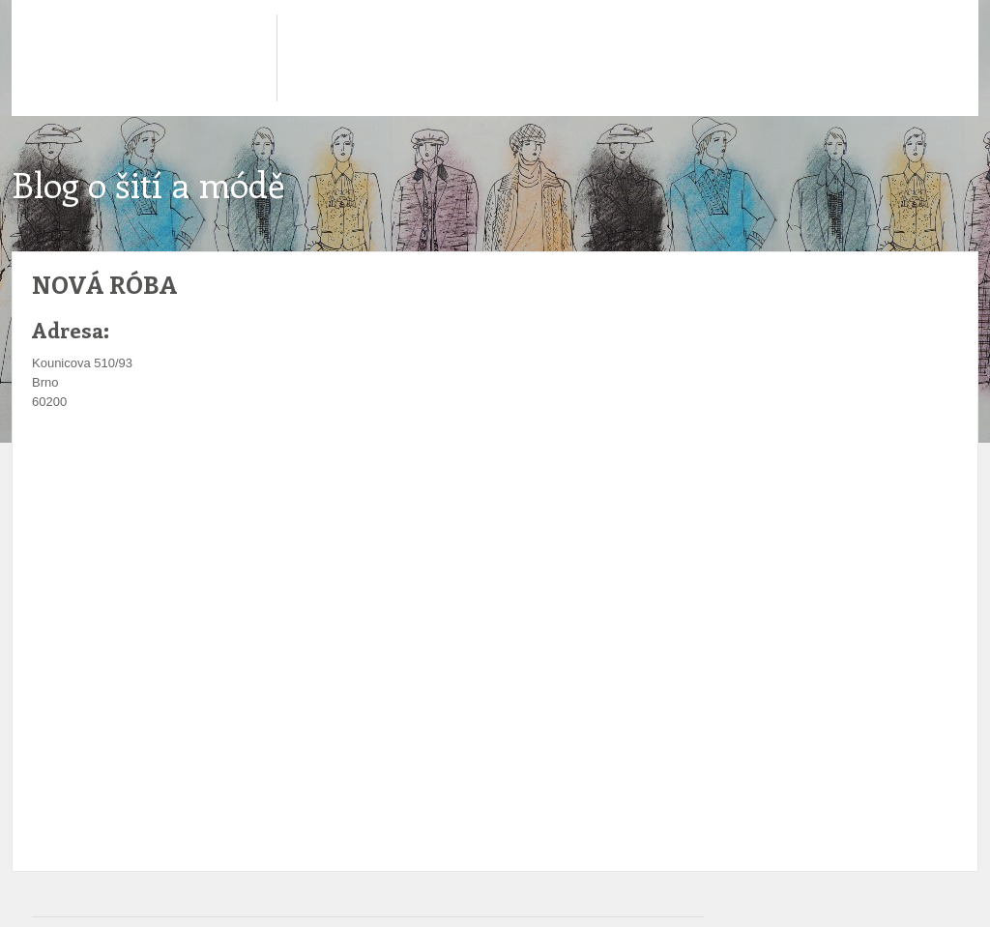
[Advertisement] (374, 469)
